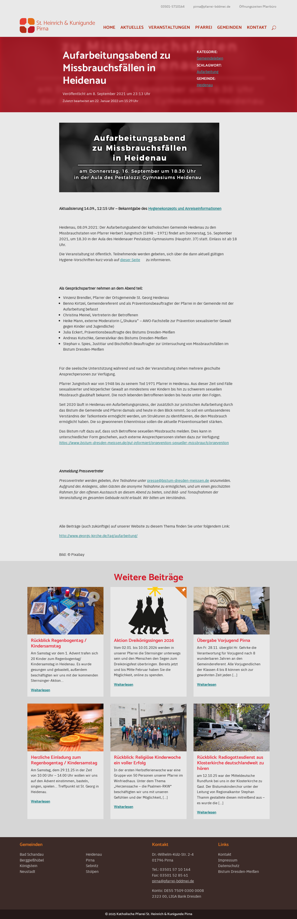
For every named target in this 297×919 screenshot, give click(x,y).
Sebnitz (92, 865)
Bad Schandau (32, 854)
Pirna (90, 859)
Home (109, 27)
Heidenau (205, 84)
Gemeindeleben (210, 58)
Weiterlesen (40, 690)
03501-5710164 (172, 6)
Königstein (28, 865)
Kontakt (257, 27)
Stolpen (92, 871)
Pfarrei (203, 27)
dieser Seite (130, 259)
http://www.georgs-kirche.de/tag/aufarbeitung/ (98, 535)
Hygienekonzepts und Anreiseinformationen (184, 208)
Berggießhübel (32, 859)
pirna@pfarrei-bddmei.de (211, 6)
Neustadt (27, 871)
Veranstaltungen (169, 27)
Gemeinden (229, 27)
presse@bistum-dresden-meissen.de (178, 480)
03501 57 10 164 (175, 869)
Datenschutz (228, 865)
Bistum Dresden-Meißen (238, 871)
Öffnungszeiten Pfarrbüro (257, 6)
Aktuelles (132, 27)
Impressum (227, 859)
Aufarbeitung (207, 71)
